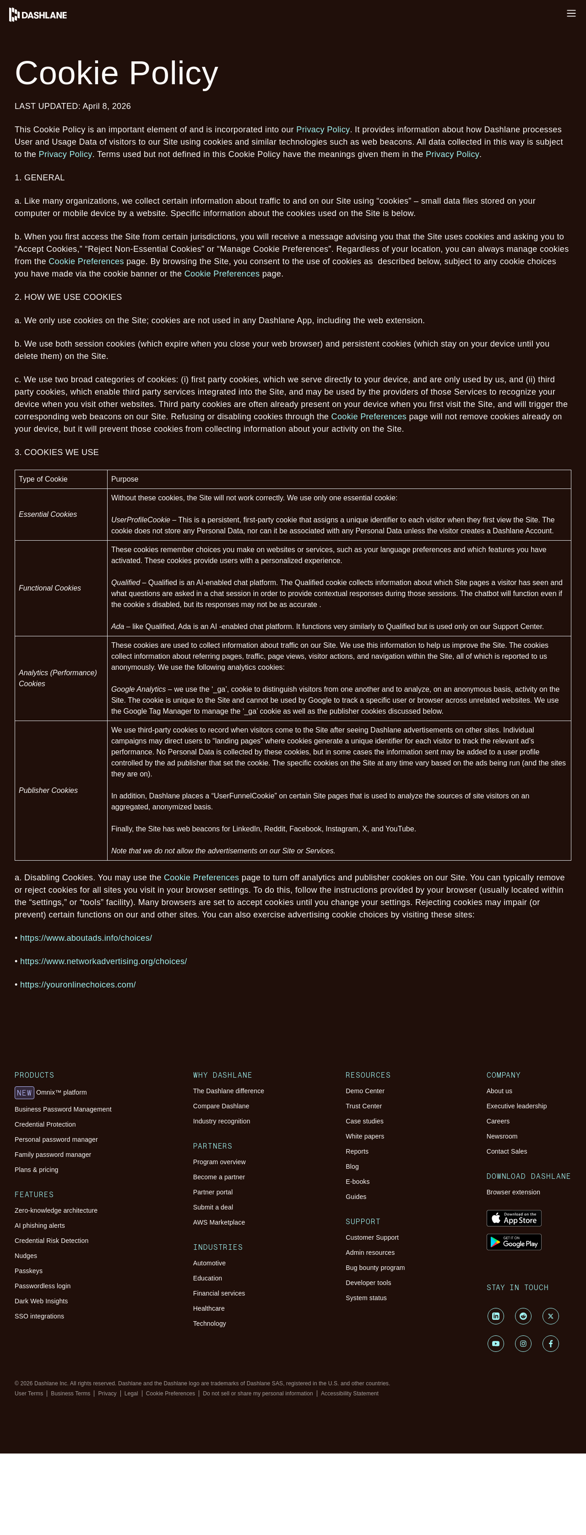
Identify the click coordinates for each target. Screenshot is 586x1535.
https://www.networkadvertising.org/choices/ (105, 961)
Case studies (365, 1121)
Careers (498, 1121)
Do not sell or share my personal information (258, 1393)
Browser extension (514, 1192)
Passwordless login (43, 1286)
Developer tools (368, 1282)
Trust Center (364, 1106)
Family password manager (53, 1154)
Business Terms (70, 1393)
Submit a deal (213, 1207)
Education (207, 1278)
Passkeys (29, 1271)
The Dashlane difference (229, 1091)
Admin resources (370, 1252)
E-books (357, 1181)
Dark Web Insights (41, 1301)
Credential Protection (45, 1124)
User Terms (29, 1393)
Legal (131, 1393)
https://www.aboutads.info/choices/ (87, 938)
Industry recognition (221, 1121)
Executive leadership (517, 1106)
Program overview (219, 1162)
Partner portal (213, 1192)
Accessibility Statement (350, 1393)
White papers (365, 1136)
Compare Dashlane (221, 1106)
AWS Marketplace (219, 1222)
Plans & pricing (36, 1169)
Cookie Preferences (86, 261)
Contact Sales (507, 1151)
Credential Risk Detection (51, 1240)
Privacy (107, 1393)
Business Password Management (63, 1109)
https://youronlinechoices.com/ (78, 984)
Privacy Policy (323, 129)
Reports (357, 1151)
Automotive (209, 1263)
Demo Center (365, 1091)
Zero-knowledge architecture (56, 1210)
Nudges (26, 1255)
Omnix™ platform (51, 1092)
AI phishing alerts (40, 1225)
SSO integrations (39, 1316)
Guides (356, 1196)
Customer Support (372, 1237)
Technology (209, 1323)
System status (366, 1298)
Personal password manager (56, 1139)
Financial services (219, 1293)
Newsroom (502, 1136)
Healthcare (209, 1308)
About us (499, 1091)
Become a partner (219, 1177)
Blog (352, 1166)
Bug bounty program (375, 1267)
